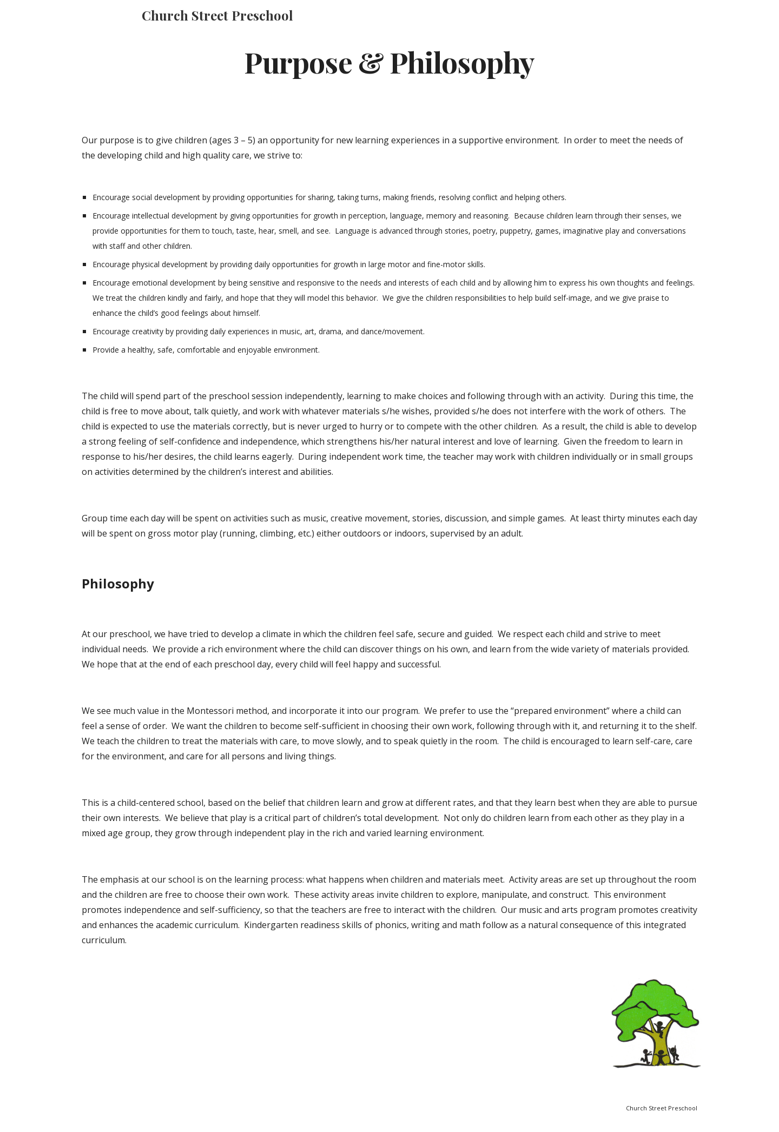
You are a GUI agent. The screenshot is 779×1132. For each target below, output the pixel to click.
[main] (389, 61)
